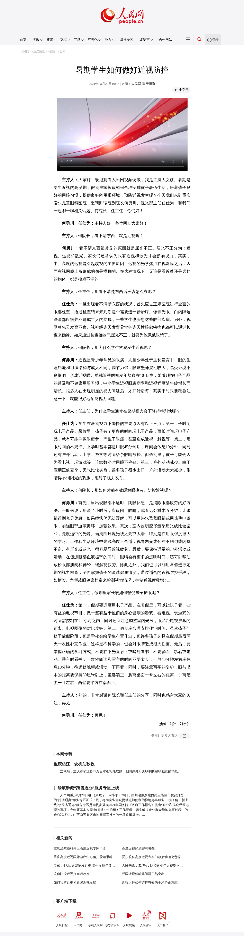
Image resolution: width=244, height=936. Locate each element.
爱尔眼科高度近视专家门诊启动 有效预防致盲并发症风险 (163, 857)
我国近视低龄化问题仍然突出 (143, 874)
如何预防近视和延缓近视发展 (75, 882)
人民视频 (129, 917)
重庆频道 (39, 51)
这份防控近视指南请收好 (72, 874)
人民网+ (79, 917)
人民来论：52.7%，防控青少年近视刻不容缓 (154, 865)
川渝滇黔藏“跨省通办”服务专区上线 (86, 788)
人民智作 (162, 917)
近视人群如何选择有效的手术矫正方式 (150, 882)
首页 (23, 39)
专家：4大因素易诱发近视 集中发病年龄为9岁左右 (90, 865)
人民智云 (146, 917)
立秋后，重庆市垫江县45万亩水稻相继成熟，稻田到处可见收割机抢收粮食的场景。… (122, 771)
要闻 (62, 51)
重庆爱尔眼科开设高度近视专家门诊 (80, 848)
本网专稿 (64, 754)
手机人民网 (95, 917)
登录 (215, 39)
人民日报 (62, 917)
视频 (52, 51)
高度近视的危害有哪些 (138, 848)
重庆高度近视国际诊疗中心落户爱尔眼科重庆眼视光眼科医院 (98, 857)
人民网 (24, 51)
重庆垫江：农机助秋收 (74, 764)
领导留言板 (112, 917)
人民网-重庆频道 (143, 83)
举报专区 (126, 39)
